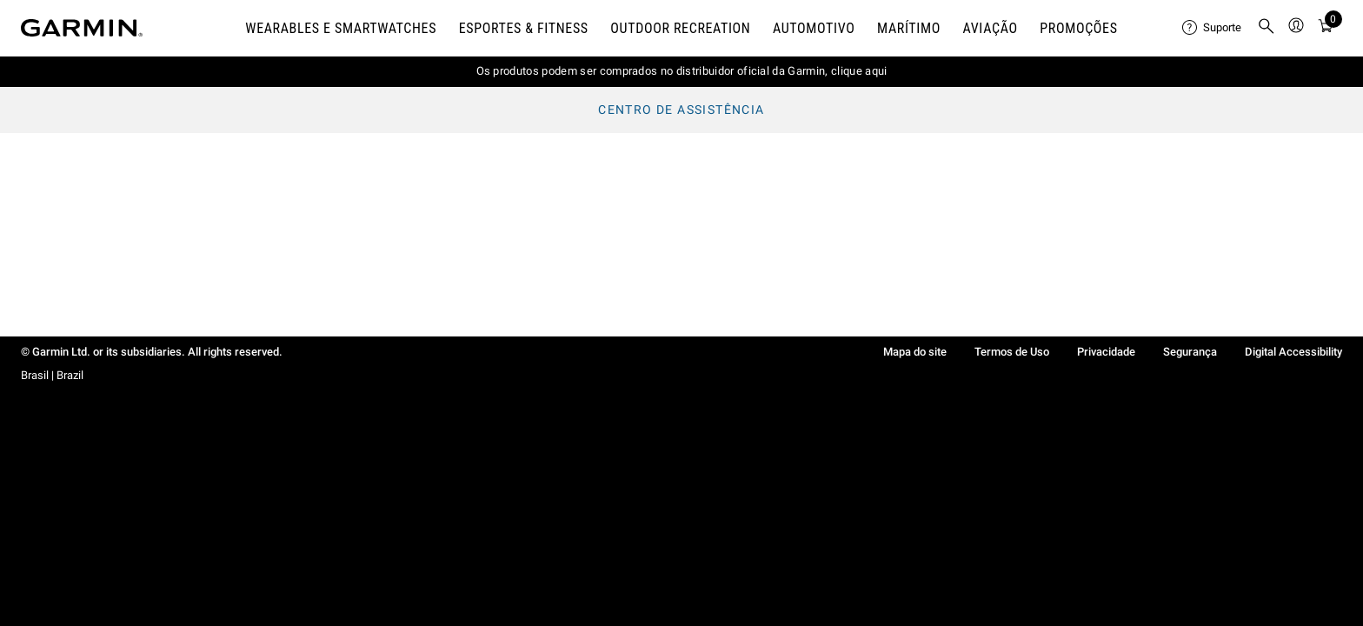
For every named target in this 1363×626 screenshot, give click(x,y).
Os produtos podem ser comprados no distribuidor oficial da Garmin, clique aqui (682, 70)
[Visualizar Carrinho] (1326, 28)
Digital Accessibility (1293, 351)
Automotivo (814, 28)
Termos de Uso (1011, 351)
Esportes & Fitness (523, 28)
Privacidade (1106, 351)
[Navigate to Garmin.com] (82, 28)
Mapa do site (915, 351)
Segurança (1190, 351)
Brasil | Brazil (52, 375)
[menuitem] (1212, 28)
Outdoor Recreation (680, 28)
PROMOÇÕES (1078, 28)
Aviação (990, 28)
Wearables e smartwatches (340, 28)
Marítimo (909, 28)
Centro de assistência (681, 110)
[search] (1266, 28)
